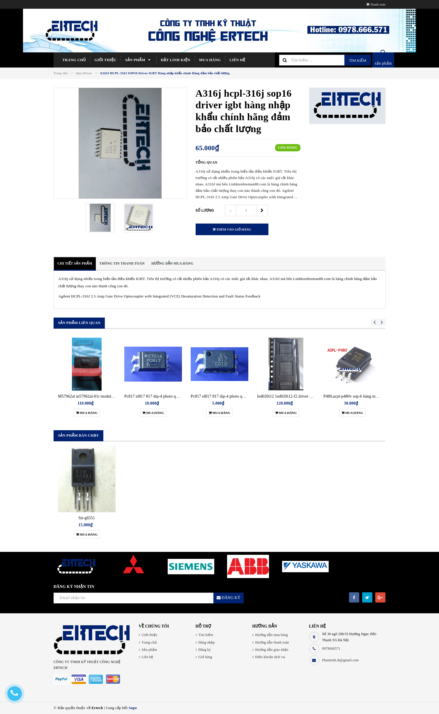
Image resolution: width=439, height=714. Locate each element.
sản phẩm (383, 63)
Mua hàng (210, 60)
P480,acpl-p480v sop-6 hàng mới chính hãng (361, 396)
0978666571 (331, 648)
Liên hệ (237, 60)
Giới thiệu (105, 60)
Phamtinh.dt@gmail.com (340, 660)
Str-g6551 (87, 518)
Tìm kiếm (357, 60)
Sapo (133, 708)
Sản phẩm (138, 60)
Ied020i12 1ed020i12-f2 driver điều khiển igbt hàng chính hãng (310, 396)
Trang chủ (74, 60)
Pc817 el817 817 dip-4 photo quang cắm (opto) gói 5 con (238, 396)
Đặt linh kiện (175, 60)
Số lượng (205, 210)
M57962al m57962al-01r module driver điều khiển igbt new (108, 396)
